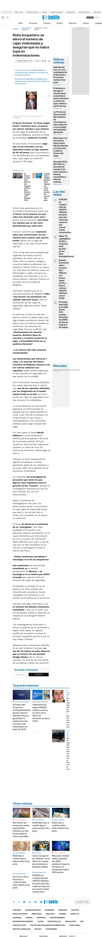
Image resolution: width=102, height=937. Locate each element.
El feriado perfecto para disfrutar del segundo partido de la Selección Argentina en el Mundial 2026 (28, 187)
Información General (26, 28)
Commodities (69, 370)
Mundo (29, 918)
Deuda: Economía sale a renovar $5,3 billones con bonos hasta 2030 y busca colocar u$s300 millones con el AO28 (64, 279)
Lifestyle (74, 914)
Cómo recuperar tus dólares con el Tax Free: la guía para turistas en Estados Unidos (41, 861)
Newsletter (82, 902)
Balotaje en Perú (84, 12)
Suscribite (38, 674)
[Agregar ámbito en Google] (24, 61)
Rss (82, 921)
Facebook (18, 902)
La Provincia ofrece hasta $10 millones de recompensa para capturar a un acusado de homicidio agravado (31, 72)
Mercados (36, 914)
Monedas (56, 370)
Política (60, 23)
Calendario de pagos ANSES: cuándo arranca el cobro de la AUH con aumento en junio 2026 (41, 712)
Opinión (86, 23)
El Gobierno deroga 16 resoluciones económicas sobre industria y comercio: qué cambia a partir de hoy (60, 97)
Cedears (77, 370)
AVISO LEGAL (74, 925)
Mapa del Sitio (19, 925)
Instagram (24, 902)
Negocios (73, 23)
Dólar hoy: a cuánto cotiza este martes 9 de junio (60, 826)
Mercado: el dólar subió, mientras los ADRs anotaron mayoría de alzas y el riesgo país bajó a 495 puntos (61, 864)
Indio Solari (97, 12)
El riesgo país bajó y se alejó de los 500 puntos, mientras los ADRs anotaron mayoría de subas (63, 315)
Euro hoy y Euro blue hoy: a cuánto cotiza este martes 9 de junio (21, 882)
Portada (17, 910)
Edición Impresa (57, 918)
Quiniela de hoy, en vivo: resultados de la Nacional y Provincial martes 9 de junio (60, 75)
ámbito (15, 29)
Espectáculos (54, 921)
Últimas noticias (33, 910)
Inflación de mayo (32, 12)
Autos (40, 921)
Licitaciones (51, 929)
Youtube (35, 902)
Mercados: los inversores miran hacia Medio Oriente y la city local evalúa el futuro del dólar (60, 147)
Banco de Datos (20, 914)
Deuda (44, 12)
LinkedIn (30, 902)
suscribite (90, 17)
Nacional (17, 918)
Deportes (41, 918)
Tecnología (70, 921)
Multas (38, 929)
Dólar (20, 23)
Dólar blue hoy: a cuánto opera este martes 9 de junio (40, 826)
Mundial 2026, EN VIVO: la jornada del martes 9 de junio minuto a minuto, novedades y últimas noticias (60, 171)
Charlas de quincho (57, 12)
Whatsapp (41, 902)
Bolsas (62, 370)
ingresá (97, 17)
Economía (33, 23)
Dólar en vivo (19, 12)
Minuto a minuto (20, 820)
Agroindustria (71, 12)
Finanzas (46, 23)
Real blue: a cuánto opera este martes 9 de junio (21, 859)
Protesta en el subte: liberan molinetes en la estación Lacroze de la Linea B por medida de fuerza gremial (32, 81)
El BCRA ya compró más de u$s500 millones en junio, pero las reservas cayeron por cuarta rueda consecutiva (65, 216)
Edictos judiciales (21, 929)
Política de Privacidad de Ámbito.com (47, 925)
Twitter (14, 902)
